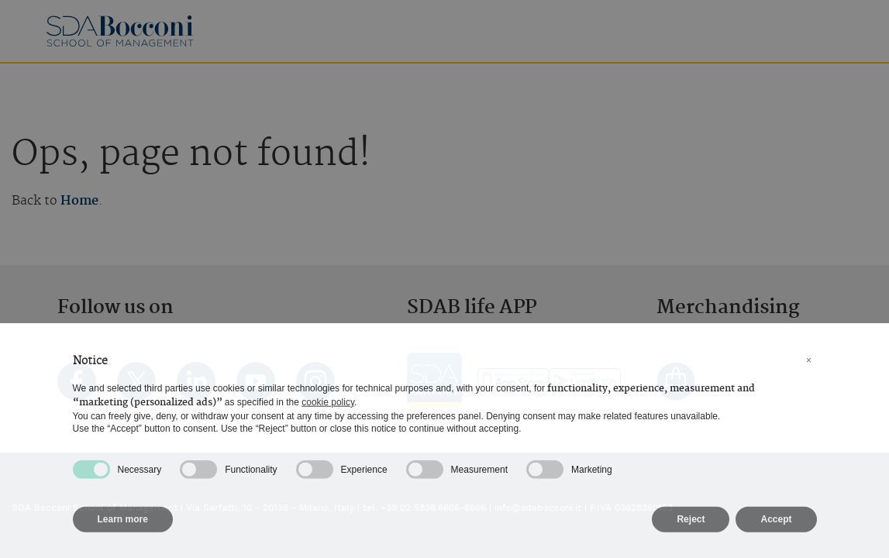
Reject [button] (691, 526)
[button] (809, 367)
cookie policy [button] (328, 408)
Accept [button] (775, 526)
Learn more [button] (123, 526)
